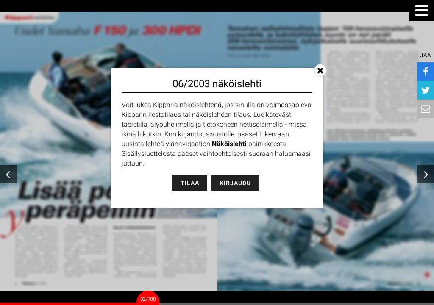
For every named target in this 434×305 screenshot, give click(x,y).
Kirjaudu (235, 183)
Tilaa (190, 183)
